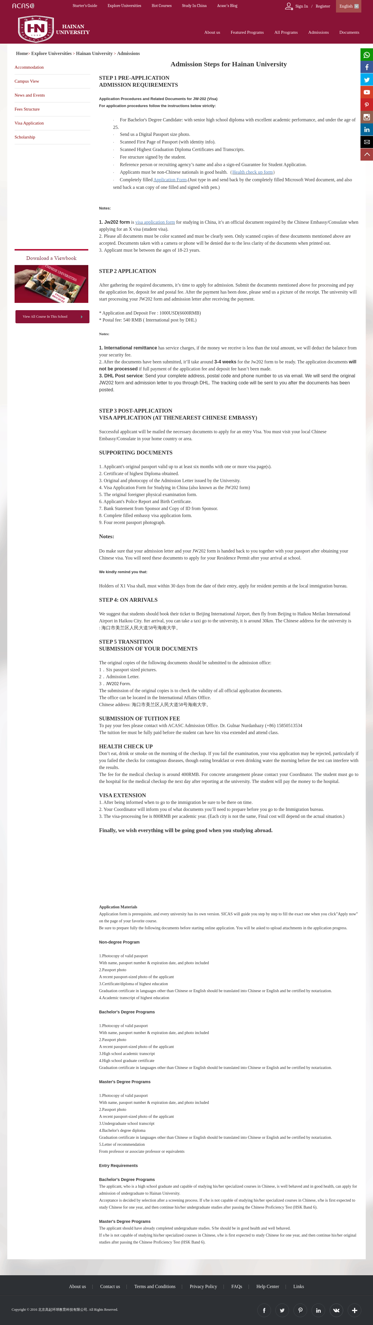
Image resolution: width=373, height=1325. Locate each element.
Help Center (267, 1286)
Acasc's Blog (227, 5)
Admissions (318, 32)
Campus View (27, 81)
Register (323, 6)
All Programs (286, 32)
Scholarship (25, 137)
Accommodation (29, 67)
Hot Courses (162, 5)
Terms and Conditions (154, 1286)
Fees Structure (27, 109)
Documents (349, 32)
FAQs (236, 1286)
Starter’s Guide (85, 5)
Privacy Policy (203, 1286)
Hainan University (94, 53)
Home (22, 53)
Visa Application (29, 123)
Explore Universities (124, 5)
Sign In (301, 6)
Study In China (194, 5)
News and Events (30, 95)
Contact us (110, 1286)
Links (298, 1286)
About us (212, 32)
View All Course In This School (45, 317)
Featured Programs (247, 32)
